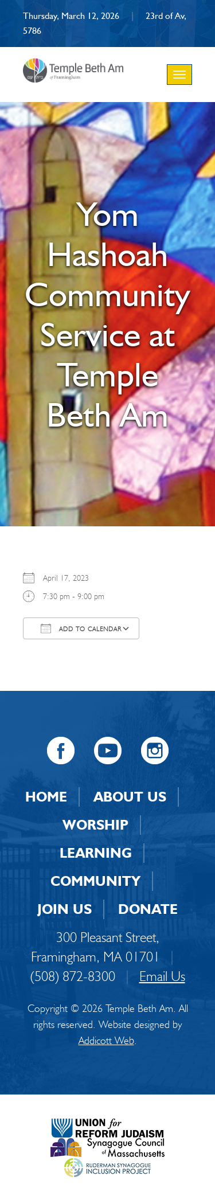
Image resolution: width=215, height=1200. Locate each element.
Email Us (162, 976)
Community (95, 881)
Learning (96, 853)
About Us (129, 796)
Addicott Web (106, 1040)
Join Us (64, 909)
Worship (95, 824)
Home (46, 796)
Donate (148, 909)
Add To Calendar (81, 628)
